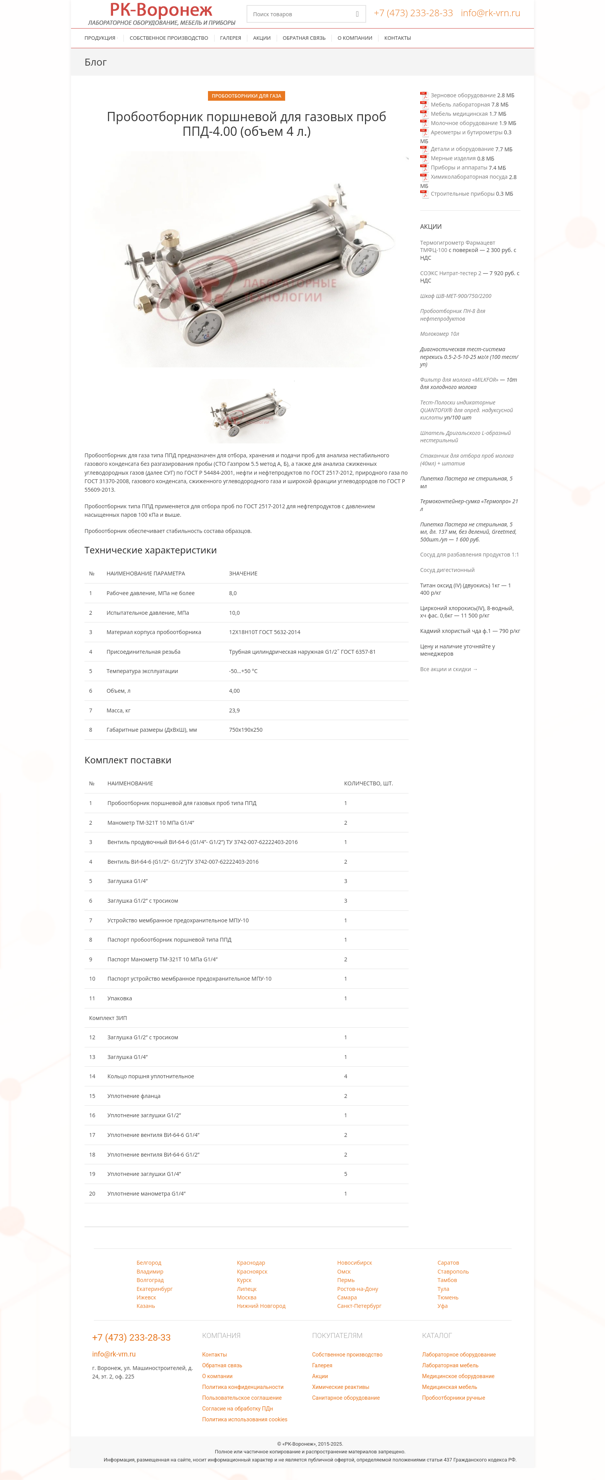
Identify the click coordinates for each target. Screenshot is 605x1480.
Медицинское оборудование (458, 1388)
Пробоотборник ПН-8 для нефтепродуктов (452, 326)
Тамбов (447, 1292)
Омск (344, 1283)
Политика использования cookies (244, 1431)
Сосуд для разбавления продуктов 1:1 (469, 566)
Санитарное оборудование (346, 1410)
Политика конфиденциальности (243, 1399)
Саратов (448, 1274)
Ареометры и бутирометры (461, 144)
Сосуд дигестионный (447, 581)
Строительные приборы (457, 205)
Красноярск (252, 1283)
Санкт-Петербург (359, 1317)
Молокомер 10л (439, 346)
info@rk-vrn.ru (491, 18)
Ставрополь (453, 1283)
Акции (320, 1388)
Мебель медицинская (454, 125)
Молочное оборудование (459, 135)
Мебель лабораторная (455, 116)
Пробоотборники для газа (246, 108)
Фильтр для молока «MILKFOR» (459, 391)
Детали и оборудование (457, 161)
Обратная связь (222, 1377)
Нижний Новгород (261, 1317)
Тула (444, 1300)
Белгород (149, 1274)
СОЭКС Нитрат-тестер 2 (451, 285)
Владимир (150, 1283)
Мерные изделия (448, 170)
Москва (247, 1309)
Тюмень (448, 1309)
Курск (244, 1292)
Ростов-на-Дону (357, 1300)
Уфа (443, 1317)
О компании (217, 1388)
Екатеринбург (155, 1300)
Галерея (322, 1377)
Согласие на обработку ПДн (237, 1420)
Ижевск (146, 1309)
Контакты (214, 1366)
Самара (347, 1309)
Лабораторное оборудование (459, 1366)
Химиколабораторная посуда (464, 189)
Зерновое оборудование (458, 107)
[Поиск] (306, 20)
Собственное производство (347, 1366)
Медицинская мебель (449, 1399)
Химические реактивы (340, 1399)
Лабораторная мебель (450, 1377)
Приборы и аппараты (453, 179)
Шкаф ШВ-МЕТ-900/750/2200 (455, 307)
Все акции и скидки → (449, 681)
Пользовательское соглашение (242, 1410)
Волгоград (150, 1292)
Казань (146, 1317)
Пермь (346, 1292)
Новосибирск (354, 1274)
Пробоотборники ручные (453, 1410)
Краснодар (251, 1274)
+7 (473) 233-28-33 (413, 18)
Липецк (247, 1300)
